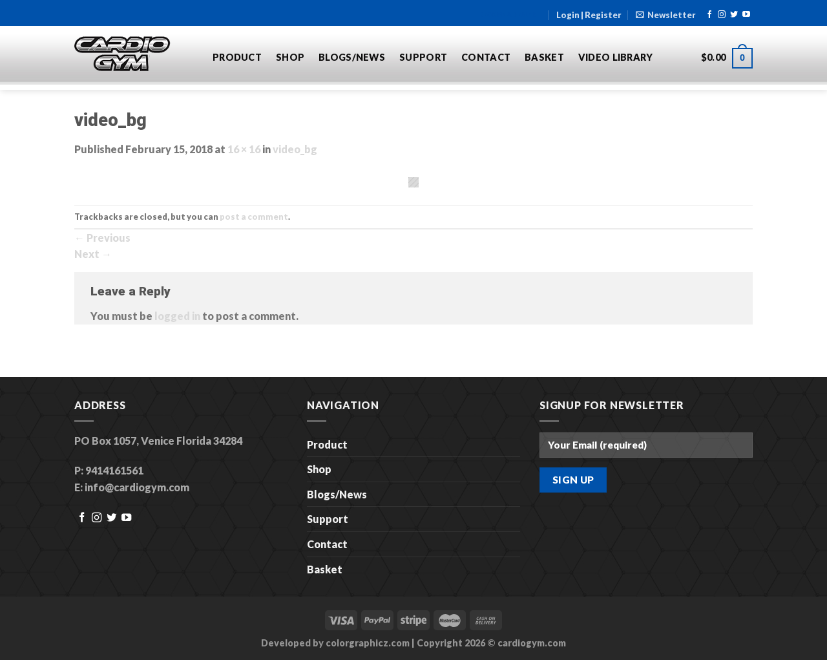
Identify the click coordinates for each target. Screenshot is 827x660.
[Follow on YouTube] (746, 14)
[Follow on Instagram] (722, 14)
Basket (544, 57)
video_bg (295, 149)
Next (93, 254)
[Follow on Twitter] (734, 14)
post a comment (254, 216)
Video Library (615, 57)
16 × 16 (243, 149)
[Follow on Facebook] (709, 14)
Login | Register (589, 15)
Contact (485, 57)
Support (423, 57)
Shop (290, 57)
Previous (102, 237)
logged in (177, 316)
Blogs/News (352, 57)
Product (237, 57)
